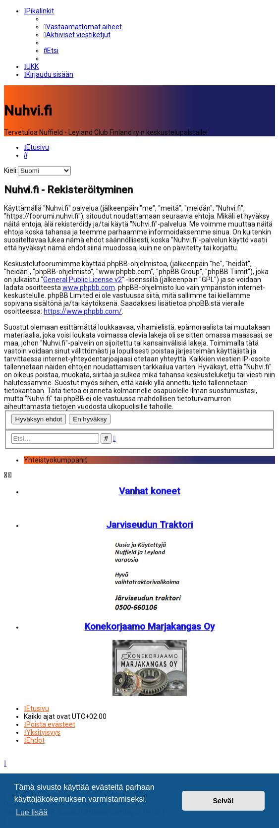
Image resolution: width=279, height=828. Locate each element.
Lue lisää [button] (32, 812)
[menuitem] (83, 27)
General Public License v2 (82, 279)
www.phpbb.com (88, 287)
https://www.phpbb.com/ (83, 310)
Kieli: (11, 170)
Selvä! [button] (223, 801)
